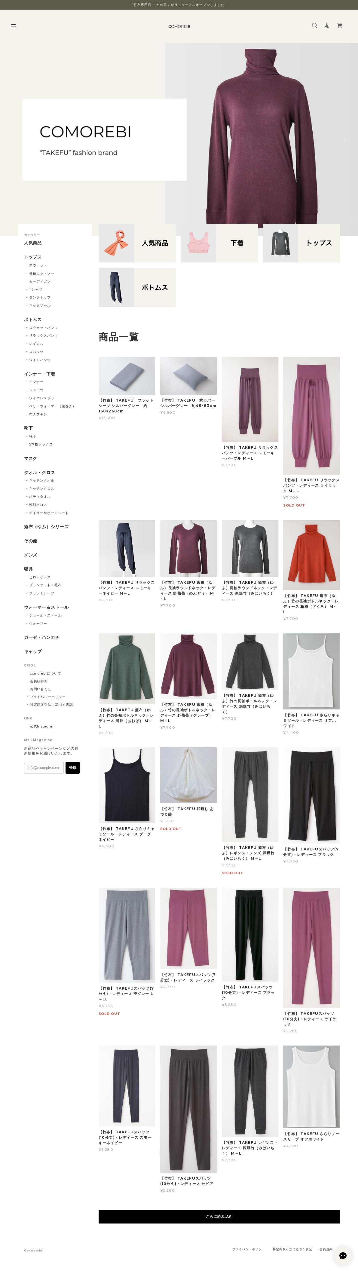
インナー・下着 (40, 374)
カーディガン (40, 281)
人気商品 (33, 243)
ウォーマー (38, 623)
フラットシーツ (41, 593)
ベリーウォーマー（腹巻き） (52, 406)
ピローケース (40, 577)
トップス (33, 257)
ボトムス (33, 319)
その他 (31, 541)
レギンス (36, 343)
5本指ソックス (41, 444)
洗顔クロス (38, 505)
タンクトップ (40, 297)
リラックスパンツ (43, 335)
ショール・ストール (45, 615)
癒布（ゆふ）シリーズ (46, 526)
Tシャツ (35, 289)
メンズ (31, 555)
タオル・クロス (40, 472)
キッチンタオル (41, 480)
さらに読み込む (219, 1216)
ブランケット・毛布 (45, 585)
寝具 (28, 569)
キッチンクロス (41, 488)
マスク (31, 458)
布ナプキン (38, 414)
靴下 (28, 428)
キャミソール (40, 305)
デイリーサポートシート (49, 513)
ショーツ (36, 390)
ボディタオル (40, 497)
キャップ (33, 651)
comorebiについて (46, 673)
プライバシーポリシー (48, 697)
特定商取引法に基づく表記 (51, 705)
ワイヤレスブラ (41, 398)
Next (344, 139)
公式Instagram (43, 726)
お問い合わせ (41, 689)
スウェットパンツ (43, 328)
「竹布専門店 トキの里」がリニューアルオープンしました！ (179, 5)
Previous (14, 139)
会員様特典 (39, 681)
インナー (36, 382)
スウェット (38, 265)
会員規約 (326, 1249)
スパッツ (36, 352)
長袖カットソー (41, 273)
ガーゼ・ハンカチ (42, 637)
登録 (72, 768)
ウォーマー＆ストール (46, 607)
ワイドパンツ (40, 360)
